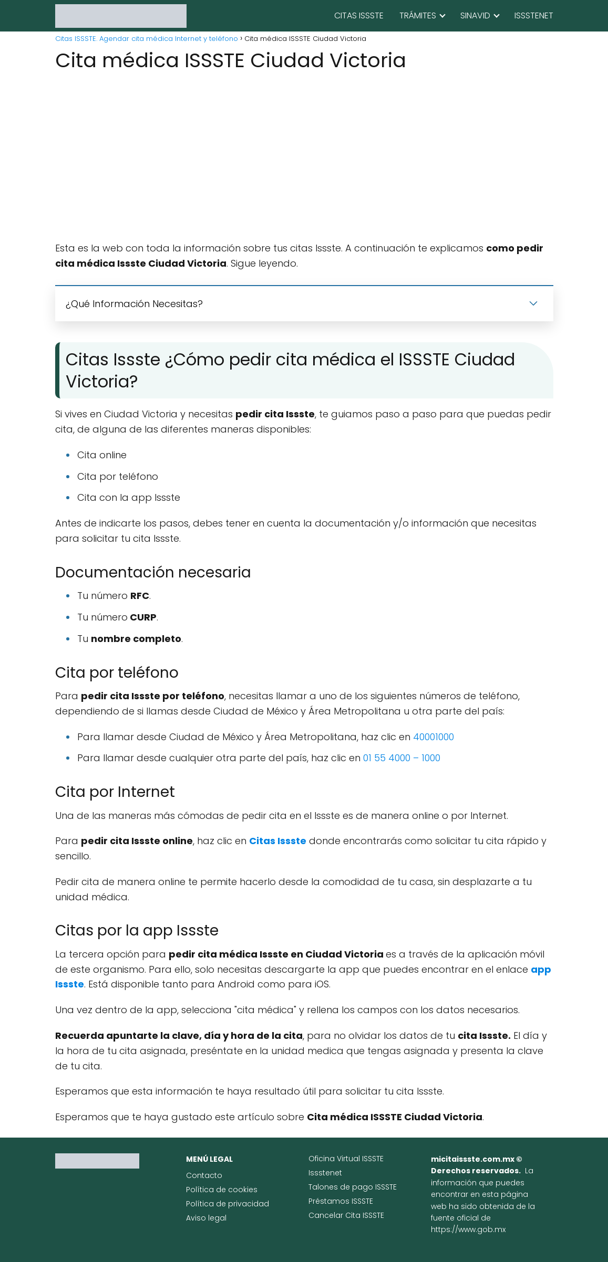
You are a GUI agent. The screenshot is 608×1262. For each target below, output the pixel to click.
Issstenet (325, 1173)
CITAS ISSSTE (359, 15)
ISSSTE (386, 1187)
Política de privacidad (227, 1203)
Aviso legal (206, 1218)
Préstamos (330, 1201)
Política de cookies (221, 1189)
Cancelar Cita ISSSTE (346, 1215)
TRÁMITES (417, 15)
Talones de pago (341, 1187)
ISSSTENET (533, 15)
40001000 (433, 736)
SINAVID (475, 15)
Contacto (204, 1175)
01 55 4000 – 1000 (401, 757)
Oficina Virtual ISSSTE (346, 1158)
